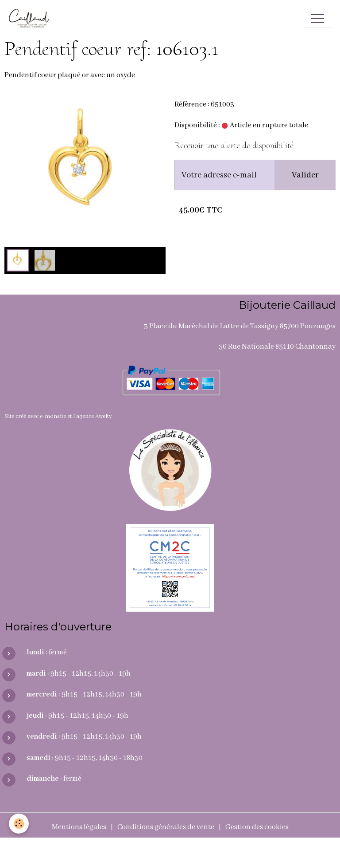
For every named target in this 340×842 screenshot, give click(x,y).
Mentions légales (79, 827)
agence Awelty (94, 416)
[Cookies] (19, 824)
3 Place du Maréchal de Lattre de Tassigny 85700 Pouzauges (240, 326)
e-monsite (53, 416)
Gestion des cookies (257, 827)
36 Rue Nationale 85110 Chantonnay (277, 346)
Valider (305, 175)
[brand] (31, 18)
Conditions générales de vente (165, 827)
